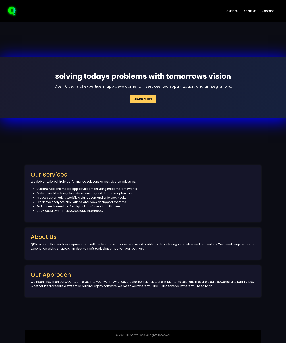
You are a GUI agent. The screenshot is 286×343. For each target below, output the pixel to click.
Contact (268, 11)
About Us (249, 11)
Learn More (143, 99)
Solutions (231, 11)
